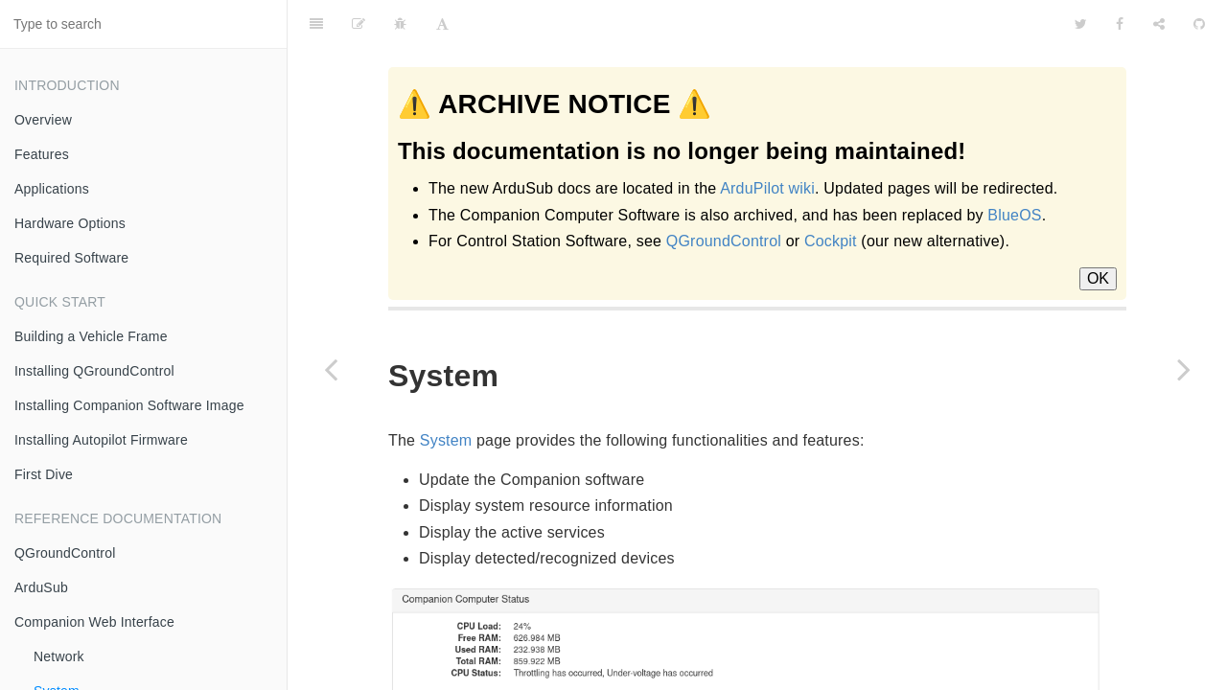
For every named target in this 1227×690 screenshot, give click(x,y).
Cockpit (830, 241)
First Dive (43, 474)
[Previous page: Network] (331, 369)
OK (1098, 278)
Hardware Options (70, 223)
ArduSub (41, 587)
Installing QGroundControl (94, 371)
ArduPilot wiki (767, 188)
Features (41, 154)
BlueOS (1014, 215)
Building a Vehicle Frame (91, 336)
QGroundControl (65, 553)
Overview (43, 119)
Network (59, 656)
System (446, 392)
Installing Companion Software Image (129, 405)
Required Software (71, 257)
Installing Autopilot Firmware (101, 440)
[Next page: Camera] (1184, 369)
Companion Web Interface (94, 622)
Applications (51, 188)
